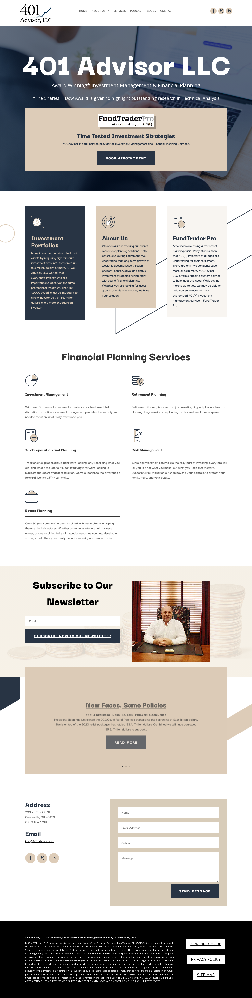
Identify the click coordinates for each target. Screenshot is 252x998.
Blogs (151, 11)
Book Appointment (126, 158)
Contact (166, 11)
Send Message (195, 890)
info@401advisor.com (39, 840)
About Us (98, 11)
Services (120, 11)
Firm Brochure (205, 943)
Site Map (206, 974)
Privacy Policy (205, 959)
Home (83, 11)
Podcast (136, 11)
